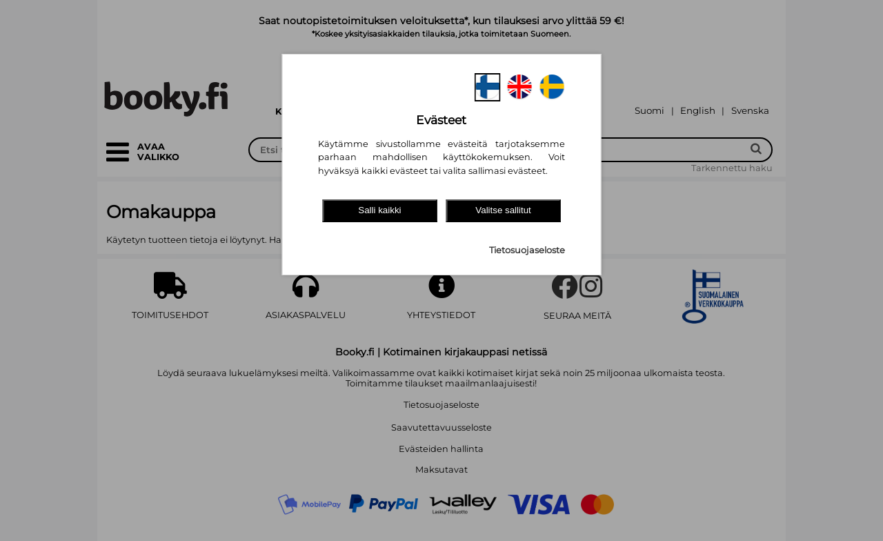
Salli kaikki (379, 210)
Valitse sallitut (503, 210)
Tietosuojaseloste (527, 250)
